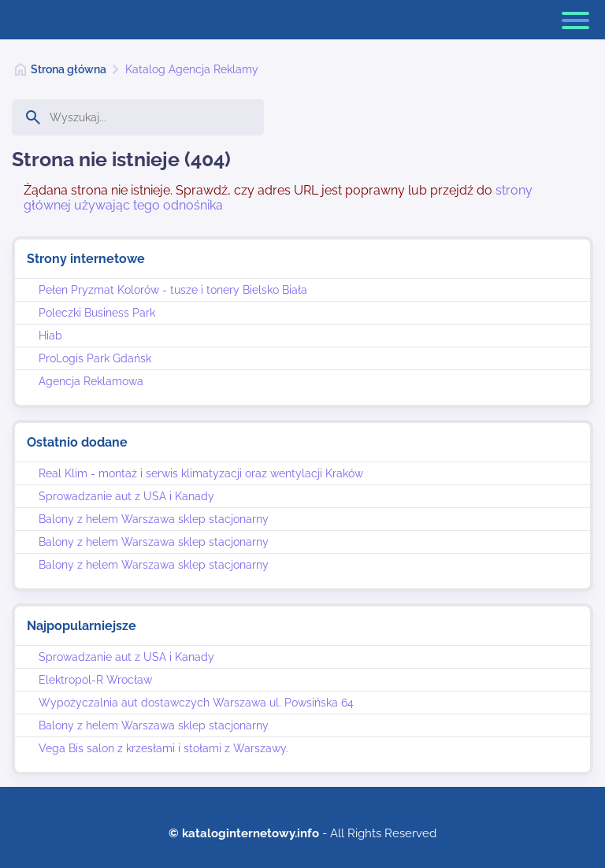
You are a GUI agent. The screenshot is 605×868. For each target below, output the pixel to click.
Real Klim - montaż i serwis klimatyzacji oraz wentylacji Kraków (201, 473)
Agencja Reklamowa (91, 381)
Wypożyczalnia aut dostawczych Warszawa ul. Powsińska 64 (196, 702)
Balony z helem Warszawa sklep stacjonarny (154, 519)
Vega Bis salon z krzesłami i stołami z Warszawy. (163, 748)
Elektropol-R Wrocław (95, 679)
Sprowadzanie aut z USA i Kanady (126, 496)
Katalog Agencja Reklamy (191, 69)
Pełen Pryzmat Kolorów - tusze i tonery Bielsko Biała (173, 290)
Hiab (50, 335)
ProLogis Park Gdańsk (95, 358)
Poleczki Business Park (97, 312)
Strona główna (68, 69)
